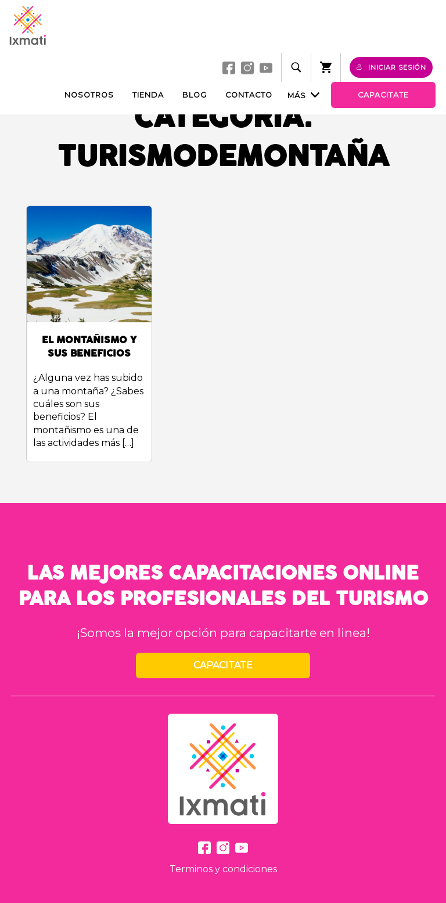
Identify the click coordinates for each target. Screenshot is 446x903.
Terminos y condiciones (223, 869)
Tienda (148, 95)
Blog (194, 95)
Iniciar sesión (391, 67)
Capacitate (383, 95)
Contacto (248, 95)
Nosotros (89, 95)
